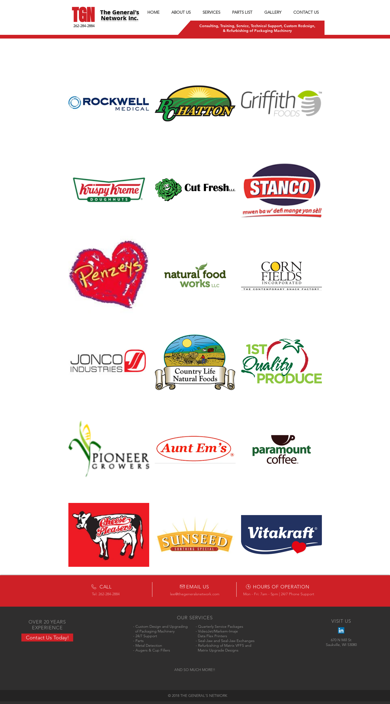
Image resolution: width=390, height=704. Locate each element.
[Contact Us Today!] (47, 637)
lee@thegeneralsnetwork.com (194, 594)
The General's (119, 12)
